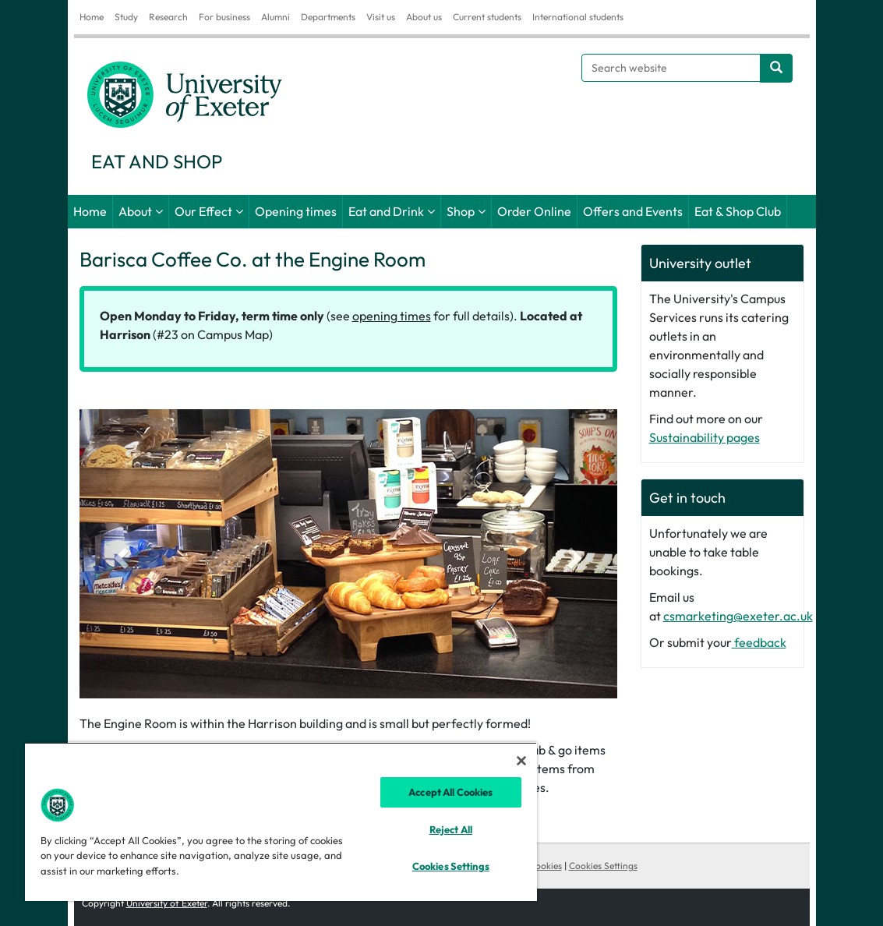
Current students (487, 17)
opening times (391, 315)
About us (424, 17)
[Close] (521, 760)
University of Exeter (166, 903)
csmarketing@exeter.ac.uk (738, 616)
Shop (461, 211)
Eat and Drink (386, 211)
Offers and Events (633, 211)
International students (577, 17)
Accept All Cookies (450, 792)
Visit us (380, 17)
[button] (120, 553)
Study (126, 17)
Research (168, 17)
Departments (328, 17)
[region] (281, 821)
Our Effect (203, 211)
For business (224, 17)
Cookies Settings (603, 865)
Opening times (296, 211)
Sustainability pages (704, 437)
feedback (759, 642)
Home (91, 17)
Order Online (534, 211)
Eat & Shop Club (737, 211)
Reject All (450, 829)
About (135, 211)
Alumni (275, 17)
